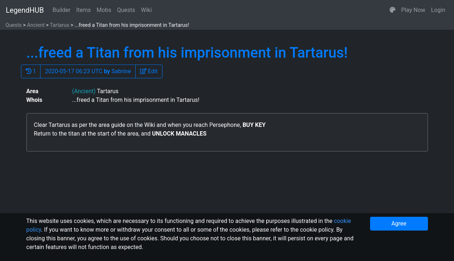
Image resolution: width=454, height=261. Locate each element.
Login (438, 10)
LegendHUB (25, 10)
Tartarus (59, 25)
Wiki (146, 10)
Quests (126, 10)
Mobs (104, 10)
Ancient (36, 25)
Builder (61, 10)
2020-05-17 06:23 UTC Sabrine (88, 71)
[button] (392, 10)
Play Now (413, 10)
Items (83, 10)
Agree (399, 223)
